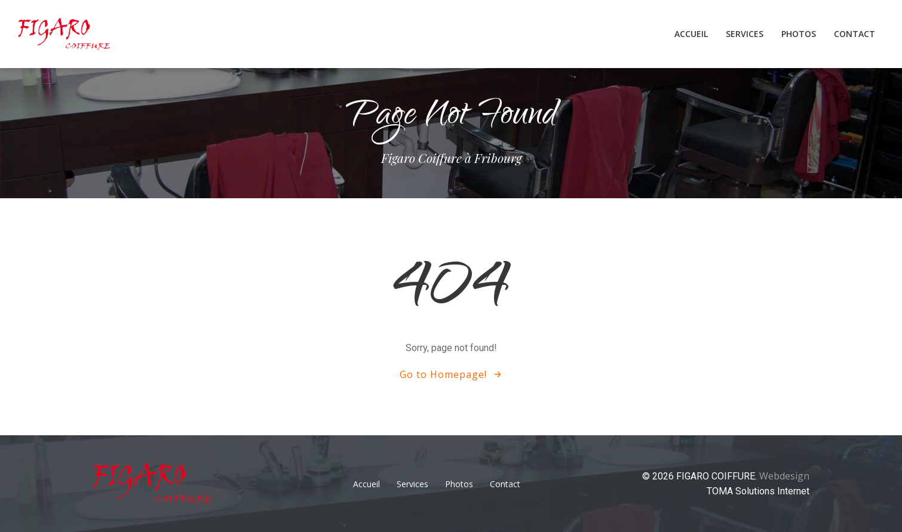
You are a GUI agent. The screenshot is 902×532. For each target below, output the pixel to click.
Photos (798, 33)
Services (744, 33)
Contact (854, 33)
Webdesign (784, 475)
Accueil (691, 33)
